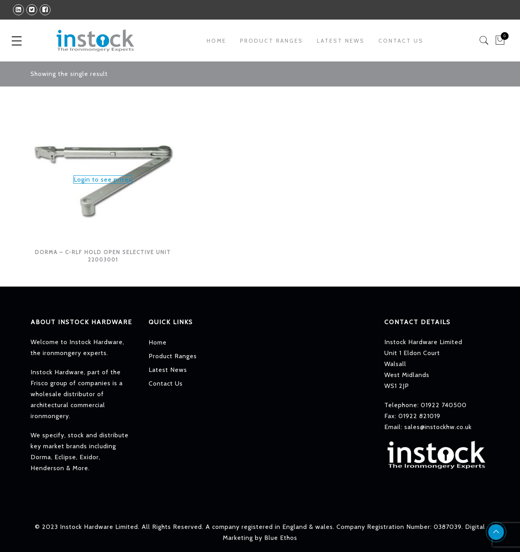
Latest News (341, 40)
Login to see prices (103, 179)
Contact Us (401, 40)
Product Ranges (271, 40)
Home (216, 40)
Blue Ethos (280, 537)
